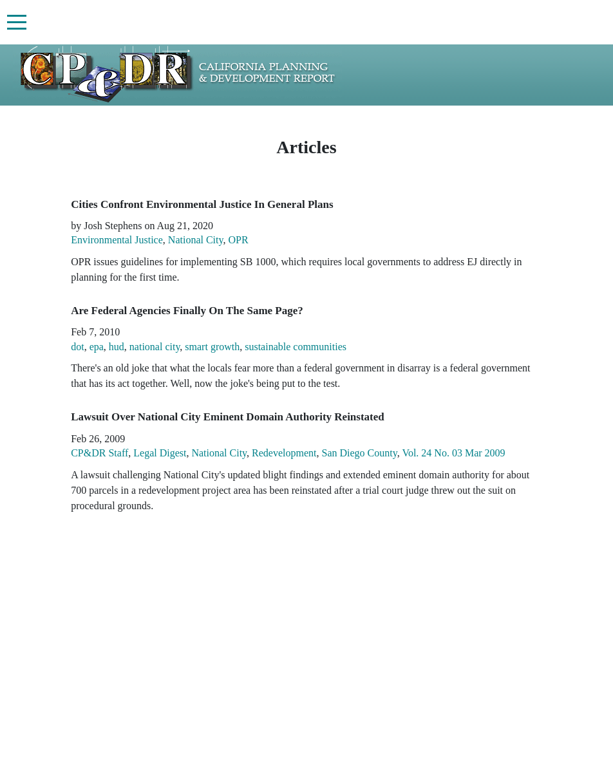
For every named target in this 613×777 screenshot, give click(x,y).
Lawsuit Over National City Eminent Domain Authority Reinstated (227, 417)
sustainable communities (295, 346)
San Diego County (359, 452)
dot (77, 346)
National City (195, 239)
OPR (238, 239)
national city (154, 346)
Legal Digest (159, 452)
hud (116, 346)
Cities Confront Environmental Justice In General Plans (202, 204)
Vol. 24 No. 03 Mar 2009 (453, 452)
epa (97, 346)
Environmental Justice (117, 239)
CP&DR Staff (99, 452)
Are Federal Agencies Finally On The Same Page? (187, 310)
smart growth (212, 346)
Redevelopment (284, 452)
